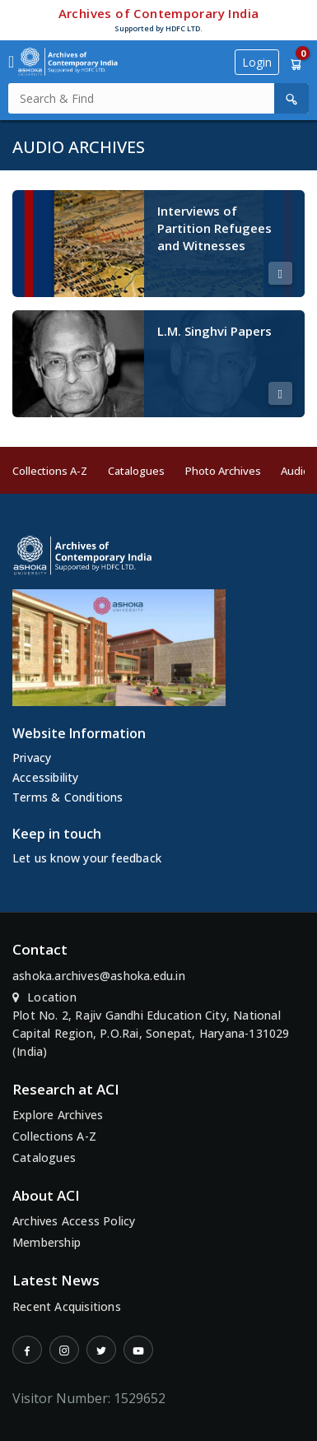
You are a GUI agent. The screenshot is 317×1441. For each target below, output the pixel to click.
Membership (46, 1242)
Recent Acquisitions (66, 1306)
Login (257, 62)
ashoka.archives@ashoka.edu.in (98, 975)
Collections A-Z (49, 470)
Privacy (31, 757)
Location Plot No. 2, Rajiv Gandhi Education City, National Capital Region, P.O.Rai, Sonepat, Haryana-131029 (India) (151, 1024)
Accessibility (45, 777)
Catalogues (136, 470)
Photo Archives (223, 470)
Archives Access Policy (73, 1221)
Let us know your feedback (86, 858)
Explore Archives (57, 1115)
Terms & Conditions (68, 797)
